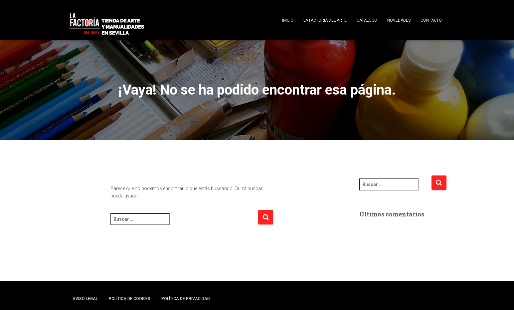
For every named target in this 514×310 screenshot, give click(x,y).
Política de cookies (129, 298)
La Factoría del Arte (325, 20)
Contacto (431, 20)
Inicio (287, 20)
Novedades (399, 20)
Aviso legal (85, 298)
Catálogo (367, 20)
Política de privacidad (185, 298)
